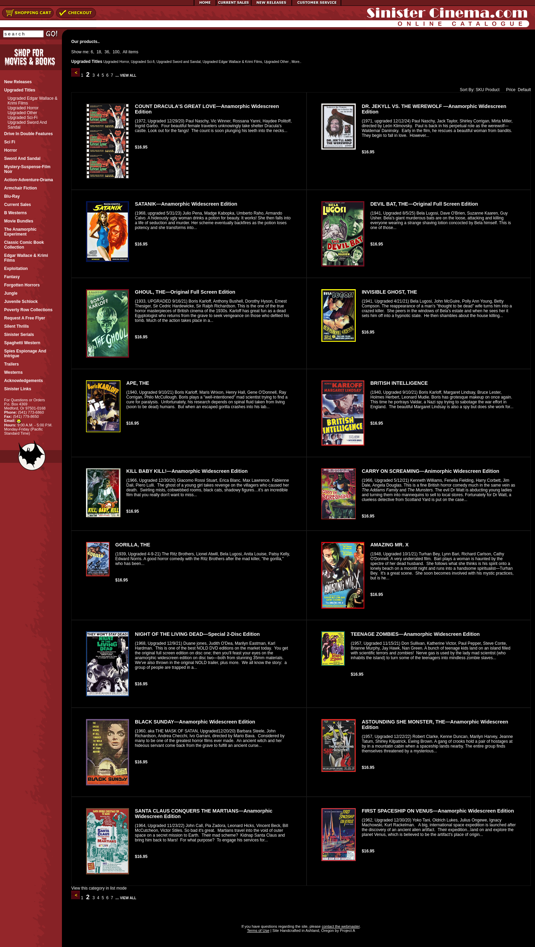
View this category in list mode (99, 888)
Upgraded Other (22, 112)
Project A (347, 930)
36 (107, 52)
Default (524, 89)
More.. (296, 62)
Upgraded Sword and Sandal (179, 62)
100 (116, 52)
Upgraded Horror (23, 108)
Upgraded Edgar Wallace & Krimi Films (232, 62)
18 (98, 52)
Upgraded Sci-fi (23, 117)
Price (509, 89)
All (125, 52)
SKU (480, 89)
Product (492, 89)
